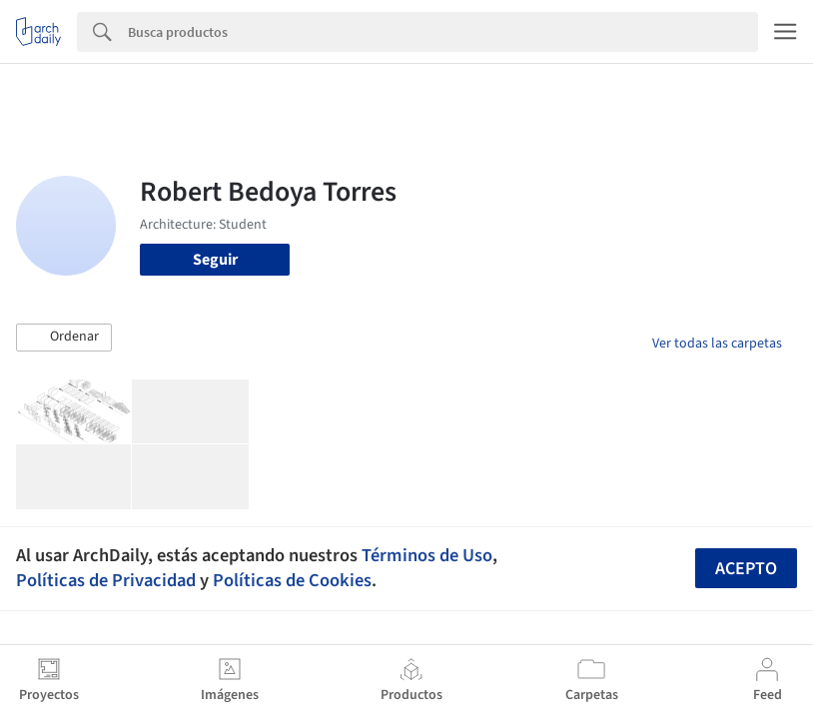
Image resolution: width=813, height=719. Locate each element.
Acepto (746, 568)
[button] (64, 338)
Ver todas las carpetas (717, 344)
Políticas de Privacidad (106, 580)
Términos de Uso (427, 555)
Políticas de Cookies (292, 580)
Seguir (215, 260)
